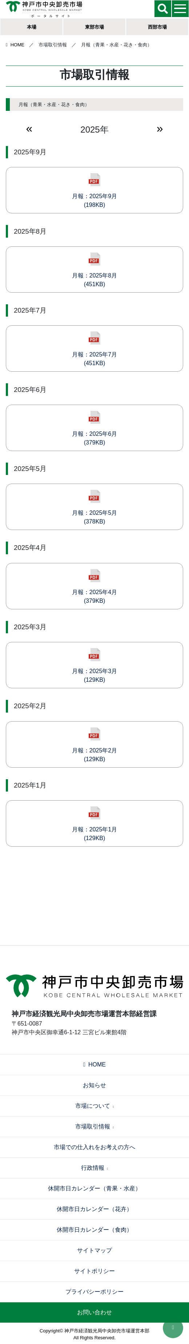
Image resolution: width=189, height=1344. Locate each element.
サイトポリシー (94, 1271)
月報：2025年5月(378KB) (94, 507)
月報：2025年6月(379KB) (94, 428)
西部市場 (157, 27)
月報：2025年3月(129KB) (94, 665)
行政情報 (94, 1168)
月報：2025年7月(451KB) (94, 348)
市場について (94, 1106)
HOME (15, 44)
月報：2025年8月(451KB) (94, 269)
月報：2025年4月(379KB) (94, 586)
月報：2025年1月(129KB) (94, 823)
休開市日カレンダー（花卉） (94, 1209)
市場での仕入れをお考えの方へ (94, 1147)
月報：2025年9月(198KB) (94, 190)
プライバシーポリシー (94, 1292)
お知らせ (94, 1085)
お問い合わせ (94, 1312)
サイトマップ (94, 1250)
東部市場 (94, 27)
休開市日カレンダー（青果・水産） (94, 1188)
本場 (31, 27)
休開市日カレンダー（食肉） (94, 1230)
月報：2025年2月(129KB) (94, 744)
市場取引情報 (94, 1126)
